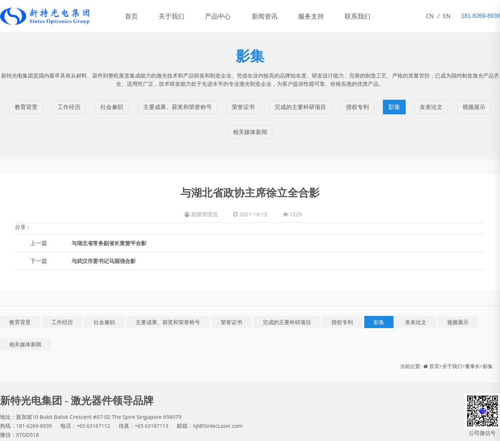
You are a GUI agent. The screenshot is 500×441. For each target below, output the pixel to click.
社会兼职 (107, 102)
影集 (398, 102)
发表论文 (435, 102)
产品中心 (228, 16)
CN (430, 16)
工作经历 (65, 102)
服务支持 (330, 16)
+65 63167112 (95, 407)
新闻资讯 (279, 16)
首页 (133, 16)
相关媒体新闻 (250, 118)
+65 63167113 (155, 407)
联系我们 (381, 16)
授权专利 (362, 102)
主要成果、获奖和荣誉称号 (176, 102)
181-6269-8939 (34, 407)
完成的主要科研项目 (303, 102)
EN (447, 16)
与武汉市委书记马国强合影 (105, 243)
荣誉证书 (245, 102)
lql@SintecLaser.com (223, 407)
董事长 (472, 348)
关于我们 (178, 16)
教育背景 (22, 102)
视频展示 (478, 102)
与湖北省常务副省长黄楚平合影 (111, 225)
